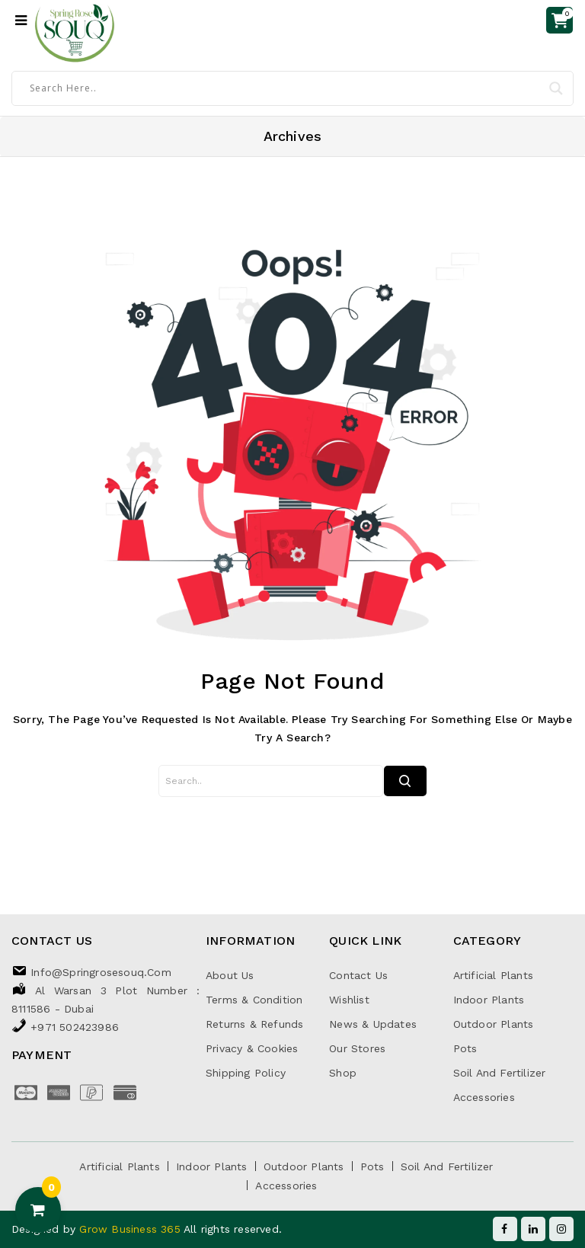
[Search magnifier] (556, 88)
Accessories (484, 1097)
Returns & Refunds (254, 1024)
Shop (342, 1073)
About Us (230, 975)
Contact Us (358, 975)
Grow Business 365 (131, 1229)
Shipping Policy (246, 1073)
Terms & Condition (254, 1000)
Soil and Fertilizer (499, 1073)
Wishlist (349, 1000)
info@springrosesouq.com (100, 972)
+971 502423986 (74, 1027)
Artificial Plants (493, 975)
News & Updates (373, 1024)
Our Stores (357, 1048)
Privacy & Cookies (252, 1048)
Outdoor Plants (493, 1024)
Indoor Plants (489, 1000)
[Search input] (286, 87)
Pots (465, 1048)
